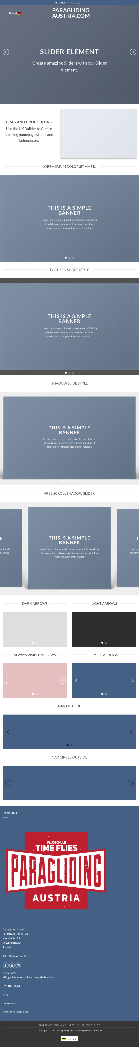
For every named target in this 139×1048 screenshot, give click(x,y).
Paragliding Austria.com (69, 13)
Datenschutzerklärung (16, 1011)
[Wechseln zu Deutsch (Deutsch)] (69, 1038)
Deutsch (16, 13)
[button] (5, 13)
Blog (97, 1025)
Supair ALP (60, 1025)
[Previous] (6, 52)
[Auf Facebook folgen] (6, 965)
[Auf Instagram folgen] (12, 965)
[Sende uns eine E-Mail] (18, 965)
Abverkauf (45, 1025)
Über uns (73, 1025)
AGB (5, 995)
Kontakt (86, 1025)
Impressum (9, 1003)
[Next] (133, 52)
